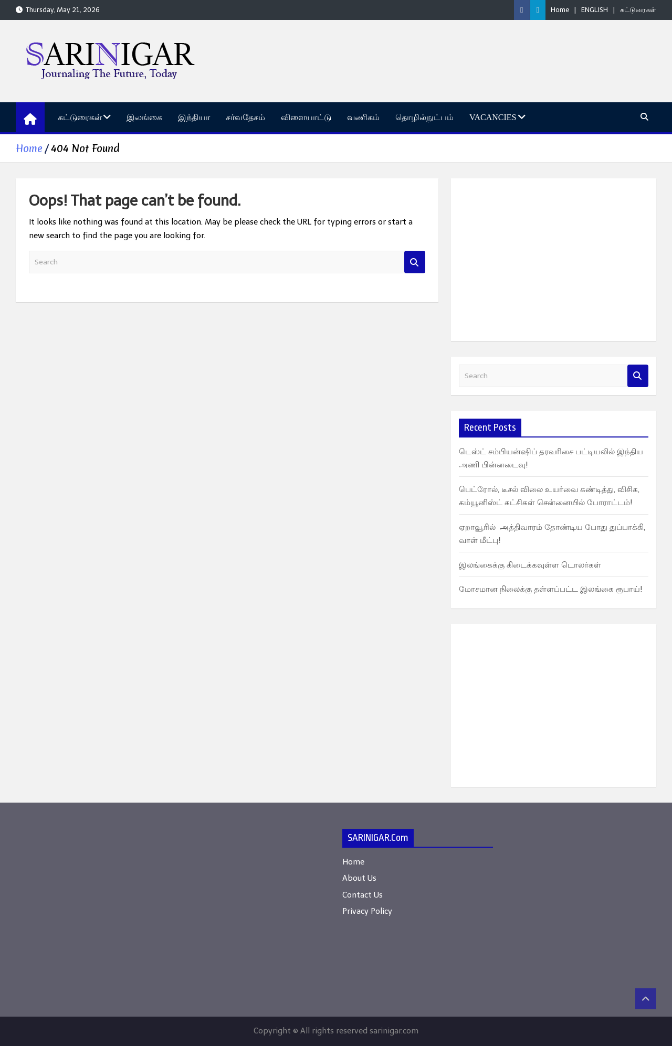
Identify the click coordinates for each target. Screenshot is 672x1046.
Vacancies (493, 117)
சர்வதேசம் (245, 117)
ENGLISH (594, 10)
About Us (359, 878)
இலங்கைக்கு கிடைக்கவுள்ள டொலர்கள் (530, 565)
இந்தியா (194, 117)
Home (560, 10)
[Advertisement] (553, 259)
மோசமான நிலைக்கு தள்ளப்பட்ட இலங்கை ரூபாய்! (551, 589)
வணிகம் (363, 117)
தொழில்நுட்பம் (424, 117)
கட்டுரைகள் (638, 10)
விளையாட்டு (306, 117)
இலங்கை (144, 117)
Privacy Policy (367, 911)
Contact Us (362, 895)
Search (414, 262)
